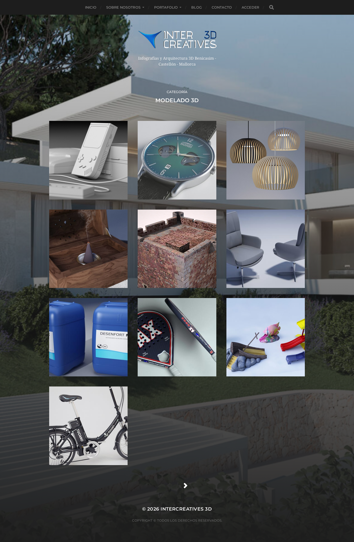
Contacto (222, 7)
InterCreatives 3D (186, 509)
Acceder (250, 7)
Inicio (90, 7)
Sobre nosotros (123, 7)
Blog (196, 7)
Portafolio (166, 7)
